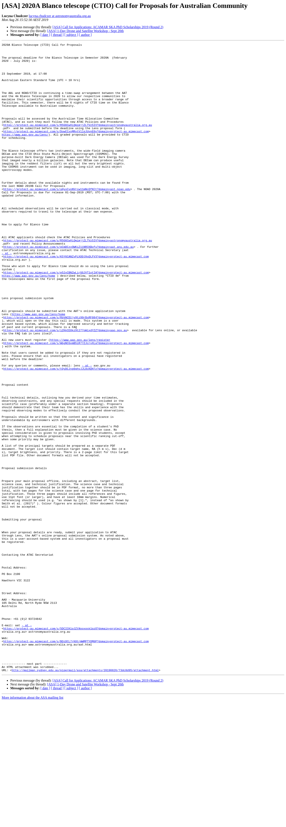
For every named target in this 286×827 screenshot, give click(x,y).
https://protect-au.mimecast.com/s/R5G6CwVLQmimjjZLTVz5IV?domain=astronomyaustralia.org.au (77, 141)
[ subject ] (71, 35)
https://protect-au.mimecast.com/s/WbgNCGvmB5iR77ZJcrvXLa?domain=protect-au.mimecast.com (76, 403)
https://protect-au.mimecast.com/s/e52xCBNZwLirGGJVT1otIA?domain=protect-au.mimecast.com (76, 318)
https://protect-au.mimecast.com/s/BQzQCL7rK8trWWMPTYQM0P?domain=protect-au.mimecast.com (76, 761)
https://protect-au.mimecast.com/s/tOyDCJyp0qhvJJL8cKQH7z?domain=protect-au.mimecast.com (76, 434)
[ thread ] (57, 35)
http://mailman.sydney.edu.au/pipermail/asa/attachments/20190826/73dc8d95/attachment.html (85, 796)
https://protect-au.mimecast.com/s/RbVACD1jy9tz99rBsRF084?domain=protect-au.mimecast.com (76, 372)
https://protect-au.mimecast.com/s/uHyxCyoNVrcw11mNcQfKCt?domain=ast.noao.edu (66, 218)
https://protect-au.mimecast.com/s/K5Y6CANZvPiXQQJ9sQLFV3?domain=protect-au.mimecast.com (76, 299)
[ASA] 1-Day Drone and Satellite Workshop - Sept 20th (85, 31)
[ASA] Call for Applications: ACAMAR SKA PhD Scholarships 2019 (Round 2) (107, 27)
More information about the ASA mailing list (32, 823)
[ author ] (85, 35)
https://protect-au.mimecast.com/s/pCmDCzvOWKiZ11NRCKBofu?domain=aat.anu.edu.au (68, 288)
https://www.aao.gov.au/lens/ (25, 153)
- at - (7, 295)
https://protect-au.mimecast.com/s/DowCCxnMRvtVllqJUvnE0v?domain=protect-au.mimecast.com (76, 149)
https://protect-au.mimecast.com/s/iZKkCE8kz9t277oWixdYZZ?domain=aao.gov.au (65, 388)
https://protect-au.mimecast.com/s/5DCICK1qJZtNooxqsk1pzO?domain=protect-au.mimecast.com (76, 746)
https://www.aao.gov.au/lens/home (28, 322)
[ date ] (45, 35)
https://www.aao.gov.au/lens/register (80, 399)
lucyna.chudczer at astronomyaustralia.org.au (60, 16)
